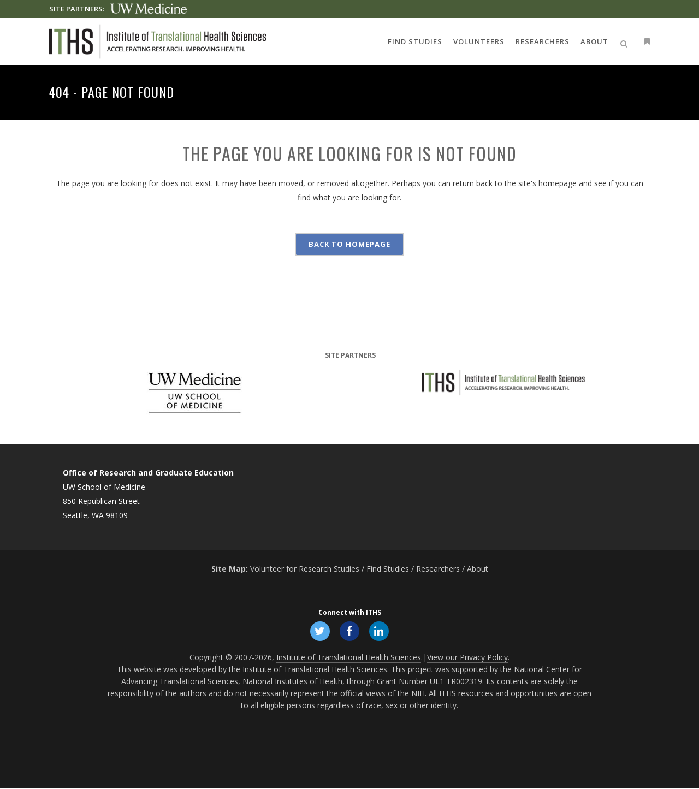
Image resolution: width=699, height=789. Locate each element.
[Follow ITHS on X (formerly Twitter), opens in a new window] (319, 631)
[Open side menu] (645, 41)
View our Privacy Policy (467, 658)
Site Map (228, 568)
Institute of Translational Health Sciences (348, 658)
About (477, 568)
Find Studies (387, 568)
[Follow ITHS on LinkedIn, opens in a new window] (380, 631)
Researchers (438, 568)
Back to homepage (349, 244)
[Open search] (626, 42)
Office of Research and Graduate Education (148, 472)
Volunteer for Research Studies (304, 568)
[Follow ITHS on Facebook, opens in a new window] (349, 631)
